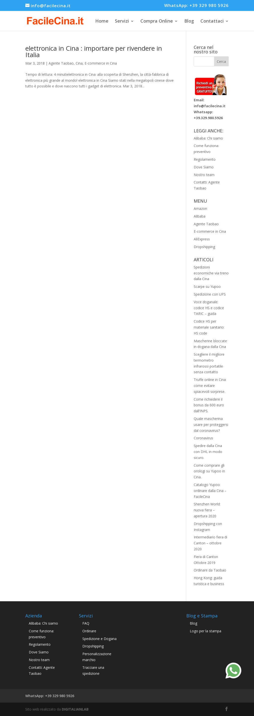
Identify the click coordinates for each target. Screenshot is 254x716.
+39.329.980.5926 (208, 117)
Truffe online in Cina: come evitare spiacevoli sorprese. (210, 385)
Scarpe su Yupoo (207, 286)
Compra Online (156, 21)
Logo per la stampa (205, 631)
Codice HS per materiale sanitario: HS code (209, 327)
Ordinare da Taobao (210, 570)
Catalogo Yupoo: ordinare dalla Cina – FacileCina (210, 490)
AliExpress (202, 239)
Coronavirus (203, 438)
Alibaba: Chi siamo (208, 138)
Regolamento (205, 159)
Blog (189, 21)
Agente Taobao (61, 63)
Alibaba (199, 216)
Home (101, 21)
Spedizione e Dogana (99, 638)
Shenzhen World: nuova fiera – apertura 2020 (207, 510)
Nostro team (204, 174)
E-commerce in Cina (101, 63)
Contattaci (212, 21)
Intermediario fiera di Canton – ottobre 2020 (210, 543)
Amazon (200, 208)
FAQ (85, 623)
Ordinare (89, 631)
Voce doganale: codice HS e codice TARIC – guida (209, 308)
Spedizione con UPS (210, 294)
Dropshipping (204, 246)
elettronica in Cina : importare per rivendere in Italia (93, 51)
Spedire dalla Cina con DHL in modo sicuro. (208, 451)
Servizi (122, 21)
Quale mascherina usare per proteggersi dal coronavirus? (211, 424)
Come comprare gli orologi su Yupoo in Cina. (209, 471)
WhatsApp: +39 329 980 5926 (196, 5)
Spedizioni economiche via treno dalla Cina (211, 273)
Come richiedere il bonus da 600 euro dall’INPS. (209, 405)
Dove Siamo (204, 167)
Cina (79, 63)
